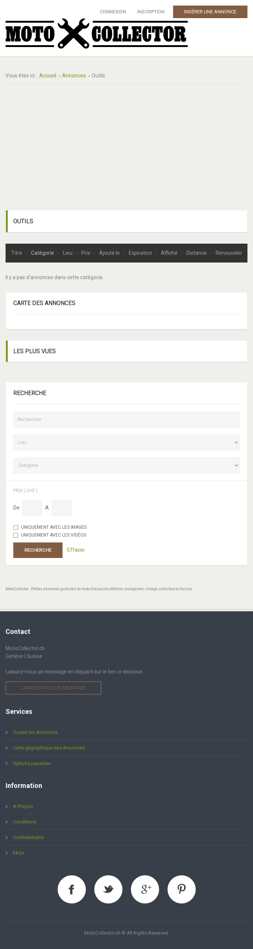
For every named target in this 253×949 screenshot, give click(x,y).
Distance (197, 253)
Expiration (141, 253)
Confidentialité (28, 837)
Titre (17, 253)
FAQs (18, 853)
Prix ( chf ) (25, 490)
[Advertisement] (126, 147)
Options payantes (32, 763)
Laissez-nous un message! (53, 688)
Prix (86, 253)
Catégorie (43, 253)
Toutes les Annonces (35, 732)
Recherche (37, 550)
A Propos (23, 806)
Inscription (151, 11)
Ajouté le (110, 253)
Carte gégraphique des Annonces (49, 748)
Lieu (68, 253)
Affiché (170, 253)
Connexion (113, 11)
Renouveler (229, 253)
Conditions (24, 822)
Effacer (76, 550)
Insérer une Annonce (210, 11)
